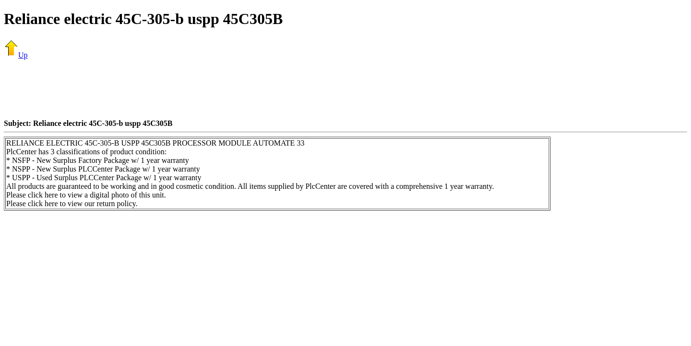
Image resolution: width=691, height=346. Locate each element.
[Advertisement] (345, 89)
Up (16, 55)
